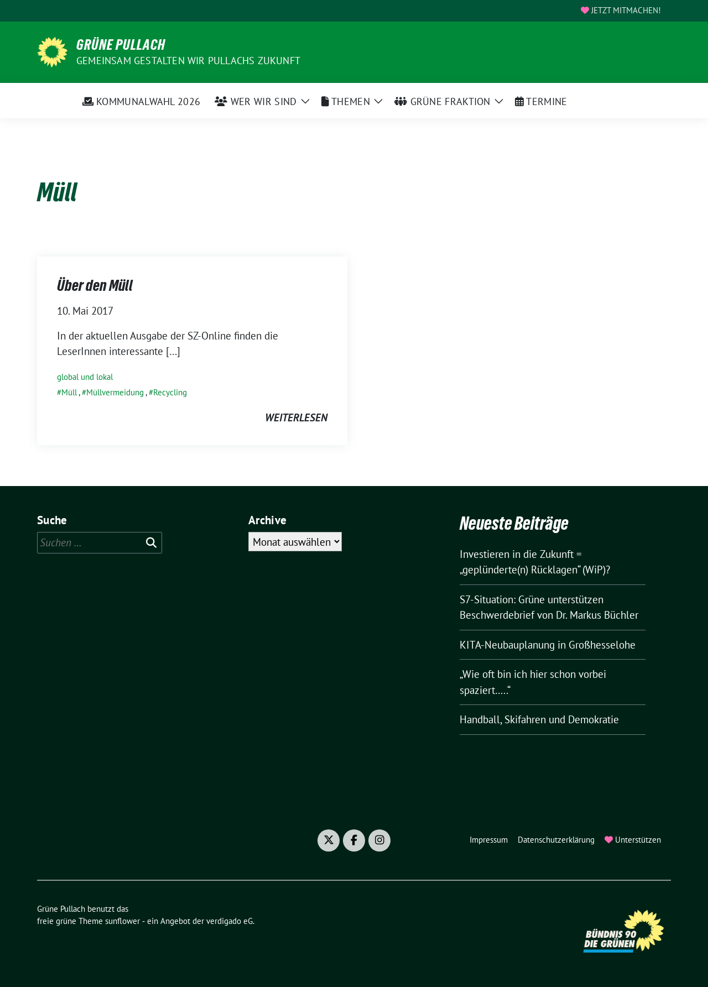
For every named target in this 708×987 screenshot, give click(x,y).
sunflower (122, 921)
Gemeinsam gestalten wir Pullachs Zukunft (188, 60)
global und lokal (85, 377)
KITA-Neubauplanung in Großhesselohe (548, 644)
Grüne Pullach (120, 44)
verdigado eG (229, 921)
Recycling (170, 392)
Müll (69, 392)
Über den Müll (95, 285)
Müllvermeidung (115, 392)
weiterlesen (296, 417)
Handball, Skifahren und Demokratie (539, 719)
